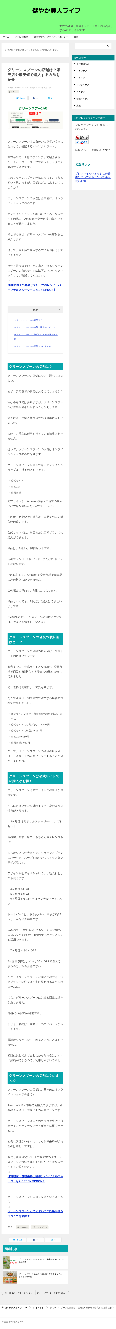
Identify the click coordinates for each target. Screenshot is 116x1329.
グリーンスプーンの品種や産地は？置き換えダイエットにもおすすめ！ (41, 1275)
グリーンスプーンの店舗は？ (28, 320)
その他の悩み (82, 64)
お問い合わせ (21, 37)
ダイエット (13, 92)
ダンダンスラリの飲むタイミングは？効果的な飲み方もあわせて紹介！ (20, 1293)
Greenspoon (22, 1227)
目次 (76, 37)
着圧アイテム (82, 98)
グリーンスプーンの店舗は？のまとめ (32, 346)
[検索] (93, 46)
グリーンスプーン (39, 1227)
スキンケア (81, 71)
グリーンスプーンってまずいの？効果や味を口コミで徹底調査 (41, 1260)
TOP (16, 1307)
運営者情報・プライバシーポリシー (51, 37)
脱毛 (78, 105)
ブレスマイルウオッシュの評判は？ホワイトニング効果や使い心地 (93, 177)
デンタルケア (82, 85)
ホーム (6, 37)
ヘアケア (80, 91)
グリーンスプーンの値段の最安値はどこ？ (34, 327)
